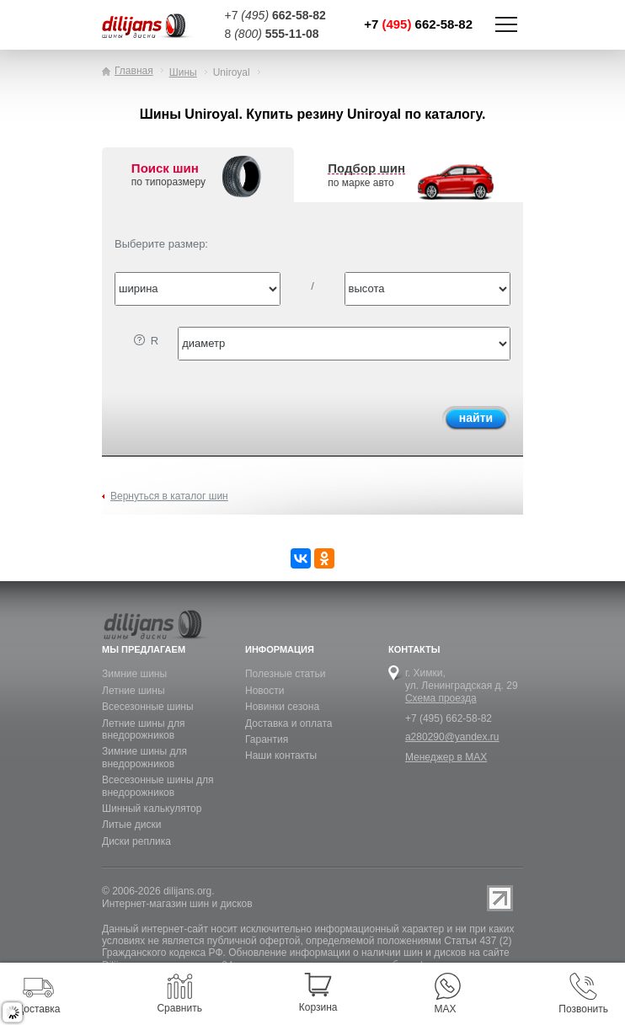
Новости (264, 691)
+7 (418, 24)
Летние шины (133, 691)
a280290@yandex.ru (452, 737)
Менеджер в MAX (446, 757)
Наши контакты (281, 755)
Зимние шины (134, 674)
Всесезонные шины (148, 707)
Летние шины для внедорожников (143, 729)
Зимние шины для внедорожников (144, 757)
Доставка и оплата (289, 723)
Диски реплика (136, 841)
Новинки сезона (282, 707)
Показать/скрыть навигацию (506, 24)
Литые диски (131, 824)
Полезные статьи (285, 674)
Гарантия (266, 739)
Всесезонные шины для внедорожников (157, 786)
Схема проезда (441, 698)
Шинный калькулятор (151, 808)
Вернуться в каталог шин (169, 496)
